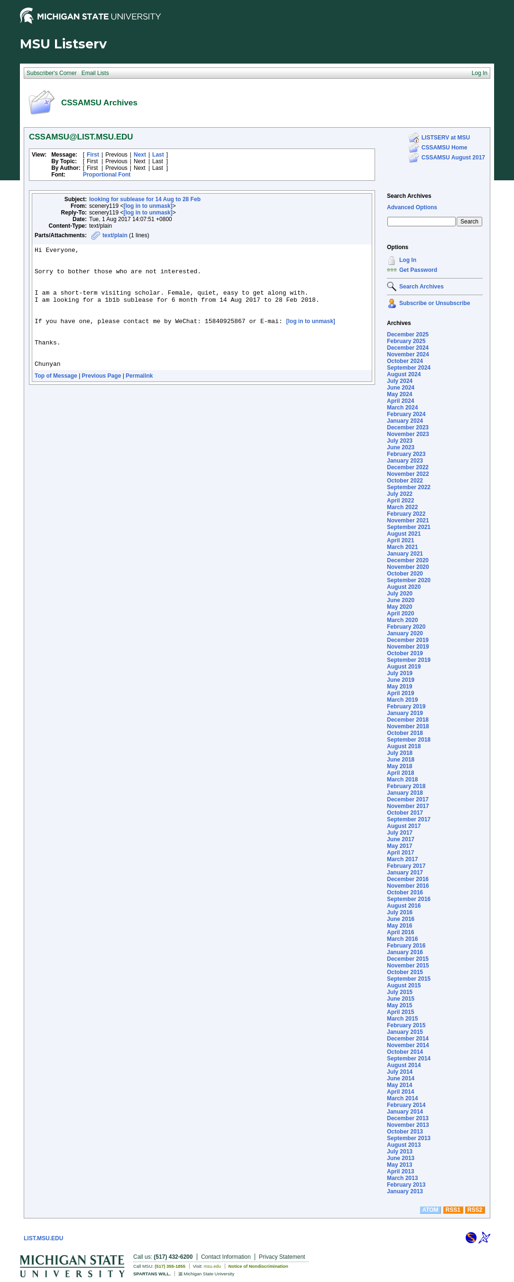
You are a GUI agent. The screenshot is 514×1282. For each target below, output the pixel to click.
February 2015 (406, 1025)
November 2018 (408, 726)
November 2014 (408, 1045)
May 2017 (399, 846)
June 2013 (400, 1158)
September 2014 (409, 1058)
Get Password (418, 270)
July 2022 (400, 494)
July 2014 (400, 1071)
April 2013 (400, 1171)
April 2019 (400, 693)
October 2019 (405, 653)
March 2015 (402, 1018)
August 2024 (404, 374)
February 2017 (406, 866)
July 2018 (400, 753)
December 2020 (408, 560)
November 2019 (408, 646)
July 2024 (400, 381)
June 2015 (400, 998)
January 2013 (405, 1191)
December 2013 (408, 1118)
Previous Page (101, 400)
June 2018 (400, 759)
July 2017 (400, 832)
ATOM (430, 1210)
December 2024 (408, 347)
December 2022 (408, 467)
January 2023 (405, 460)
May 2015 (399, 1005)
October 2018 (405, 733)
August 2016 (404, 905)
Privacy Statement (282, 1257)
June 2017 (400, 839)
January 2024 (405, 421)
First (93, 154)
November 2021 (408, 520)
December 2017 (408, 799)
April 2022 (400, 500)
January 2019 (405, 713)
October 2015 (405, 972)
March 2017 (402, 859)
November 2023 (408, 434)
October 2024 (405, 361)
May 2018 (399, 766)
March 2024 (402, 407)
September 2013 (409, 1138)
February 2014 (406, 1105)
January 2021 (405, 553)
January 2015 (405, 1032)
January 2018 (405, 793)
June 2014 (400, 1078)
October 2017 (405, 812)
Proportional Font (107, 174)
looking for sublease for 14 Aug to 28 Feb (145, 199)
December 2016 (408, 879)
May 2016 (399, 925)
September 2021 (409, 527)
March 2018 (402, 779)
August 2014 (404, 1065)
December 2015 (408, 959)
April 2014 (400, 1091)
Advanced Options (412, 207)
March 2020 (402, 620)
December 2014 (408, 1038)
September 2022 (409, 487)
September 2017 (409, 819)
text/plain (115, 235)
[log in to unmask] (147, 206)
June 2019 (400, 680)
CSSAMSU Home (445, 147)
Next (140, 154)
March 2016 (402, 939)
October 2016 (405, 892)
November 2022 (408, 474)
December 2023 (408, 427)
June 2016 (400, 919)
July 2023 (400, 440)
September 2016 (409, 899)
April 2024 (400, 401)
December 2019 (408, 640)
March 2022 (402, 507)
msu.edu (212, 1266)
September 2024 (409, 367)
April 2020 (400, 613)
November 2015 (408, 965)
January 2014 (405, 1111)
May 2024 (399, 394)
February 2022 (406, 514)
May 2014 (399, 1085)
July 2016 (400, 912)
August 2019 (404, 666)
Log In (407, 260)
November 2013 (408, 1125)
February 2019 (406, 706)
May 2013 (399, 1164)
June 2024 (400, 387)
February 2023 (406, 454)
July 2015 (400, 992)
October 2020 (405, 573)
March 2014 (402, 1098)
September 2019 (409, 660)
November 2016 (408, 886)
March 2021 (402, 547)
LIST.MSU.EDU (43, 1238)
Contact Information (226, 1257)
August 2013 (404, 1145)
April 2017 (400, 852)
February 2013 (406, 1184)
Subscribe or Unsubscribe (434, 303)
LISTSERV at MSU (446, 137)
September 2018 (409, 739)
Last (158, 154)
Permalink (139, 400)
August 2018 (404, 746)
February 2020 (406, 626)
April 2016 (400, 932)
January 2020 (405, 633)
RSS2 (475, 1210)
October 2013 (405, 1131)
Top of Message (56, 400)
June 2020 (400, 600)
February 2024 (406, 414)
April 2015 (400, 1012)
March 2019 (402, 700)
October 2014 (405, 1052)
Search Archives (409, 196)
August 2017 (404, 826)
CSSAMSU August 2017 (453, 157)
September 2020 (409, 580)
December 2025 (408, 334)
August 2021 (404, 533)
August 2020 (404, 587)
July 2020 (400, 593)
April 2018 (400, 773)
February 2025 (406, 341)
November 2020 (408, 567)
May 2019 (399, 686)
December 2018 (408, 719)
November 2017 (408, 806)
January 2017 (405, 872)
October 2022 (405, 480)
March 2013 (402, 1178)
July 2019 (400, 673)
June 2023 (400, 447)
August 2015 (404, 985)
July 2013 (400, 1151)
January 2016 (405, 952)
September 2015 (409, 978)
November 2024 (408, 354)
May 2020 (399, 607)
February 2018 (406, 786)
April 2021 (400, 540)
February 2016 (406, 945)
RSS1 (453, 1210)
